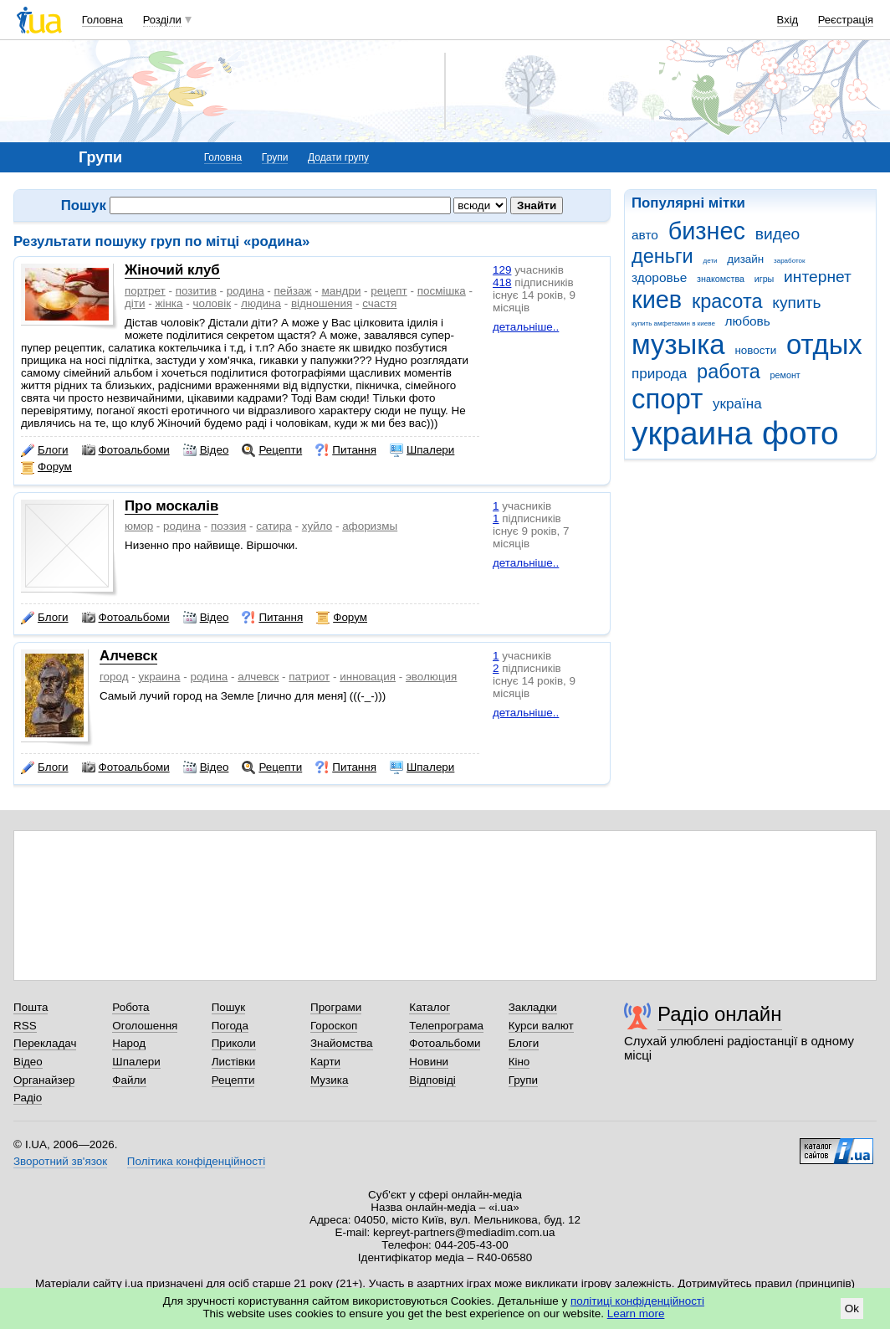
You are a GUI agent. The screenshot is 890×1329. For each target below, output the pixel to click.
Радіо (27, 1097)
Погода (230, 1025)
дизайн (745, 259)
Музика (329, 1080)
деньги (662, 256)
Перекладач (44, 1043)
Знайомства (341, 1043)
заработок (790, 260)
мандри (341, 291)
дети (710, 260)
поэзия (228, 526)
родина (245, 291)
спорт (667, 398)
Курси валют (541, 1025)
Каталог (429, 1007)
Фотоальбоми (126, 450)
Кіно (519, 1061)
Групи (275, 157)
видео (777, 234)
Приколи (234, 1043)
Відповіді (432, 1080)
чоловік (211, 303)
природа (659, 374)
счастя (379, 303)
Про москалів (171, 506)
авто (645, 235)
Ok (852, 1308)
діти (135, 303)
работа (728, 371)
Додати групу (338, 157)
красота (727, 301)
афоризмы (369, 526)
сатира (274, 526)
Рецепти (272, 450)
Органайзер (43, 1080)
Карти (325, 1061)
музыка (678, 344)
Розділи (162, 19)
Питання (345, 450)
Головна (102, 19)
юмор (139, 526)
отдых (824, 344)
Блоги (45, 450)
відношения (321, 303)
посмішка (441, 291)
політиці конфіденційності (637, 1301)
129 (502, 270)
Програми (335, 1007)
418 (502, 282)
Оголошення (144, 1025)
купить (796, 302)
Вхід (788, 19)
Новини (428, 1061)
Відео (206, 450)
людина (261, 303)
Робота (130, 1007)
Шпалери (422, 450)
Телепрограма (446, 1025)
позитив (196, 291)
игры (764, 279)
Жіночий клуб (172, 270)
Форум (46, 467)
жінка (168, 303)
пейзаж (293, 291)
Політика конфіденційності (196, 1161)
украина (692, 433)
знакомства (720, 279)
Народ (129, 1043)
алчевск (258, 676)
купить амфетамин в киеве (673, 323)
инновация (368, 676)
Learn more (636, 1313)
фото (800, 433)
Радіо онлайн (719, 1014)
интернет (818, 276)
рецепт (389, 291)
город (114, 676)
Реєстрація (845, 19)
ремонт (785, 375)
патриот (309, 676)
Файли (129, 1080)
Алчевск (128, 656)
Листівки (234, 1061)
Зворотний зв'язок (60, 1161)
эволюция (431, 676)
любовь (747, 321)
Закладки (533, 1007)
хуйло (317, 526)
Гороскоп (333, 1025)
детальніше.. (526, 327)
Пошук (229, 1007)
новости (755, 350)
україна (737, 404)
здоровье (659, 277)
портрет (145, 291)
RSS (25, 1025)
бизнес (706, 231)
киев (657, 299)
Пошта (30, 1007)
